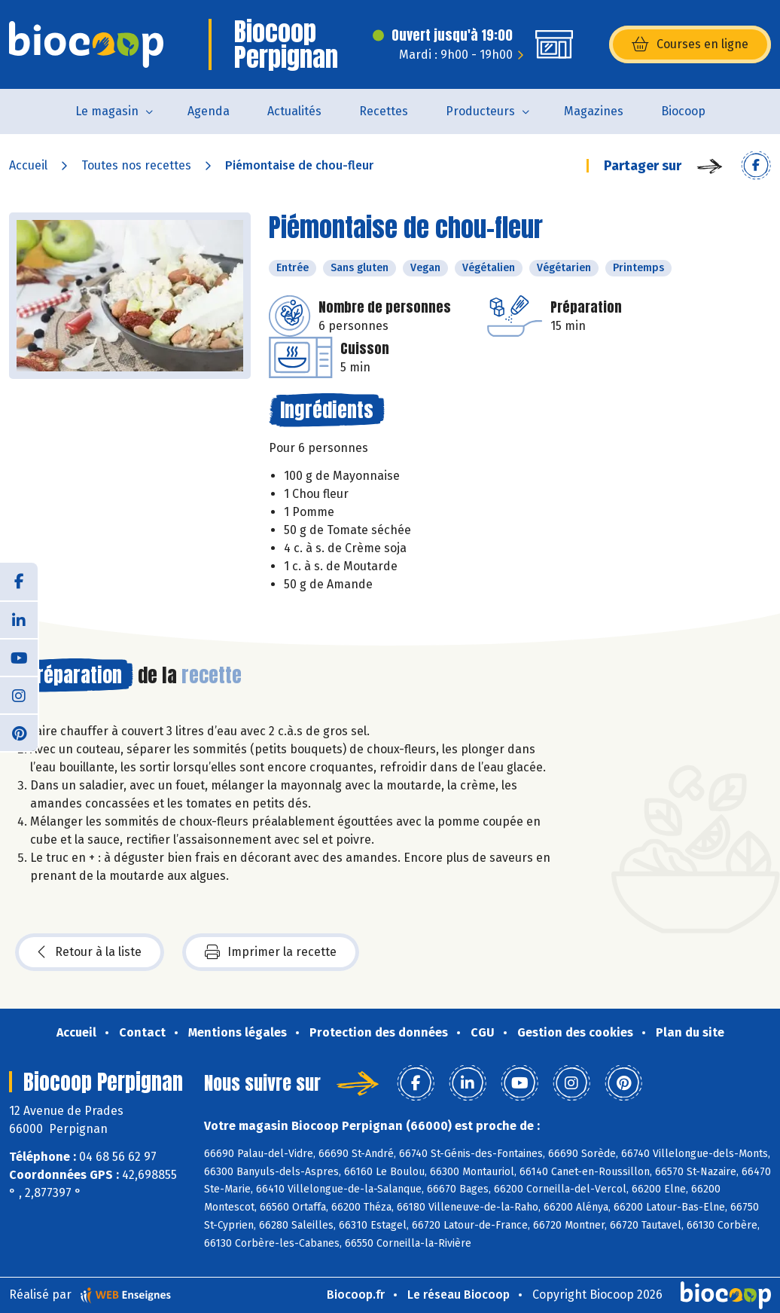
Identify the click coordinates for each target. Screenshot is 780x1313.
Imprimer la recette (271, 952)
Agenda (208, 111)
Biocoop (683, 111)
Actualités (294, 111)
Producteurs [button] (480, 111)
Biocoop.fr (356, 1294)
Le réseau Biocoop (458, 1294)
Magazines (593, 111)
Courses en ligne (690, 44)
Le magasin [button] (107, 111)
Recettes (383, 111)
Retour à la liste (90, 952)
